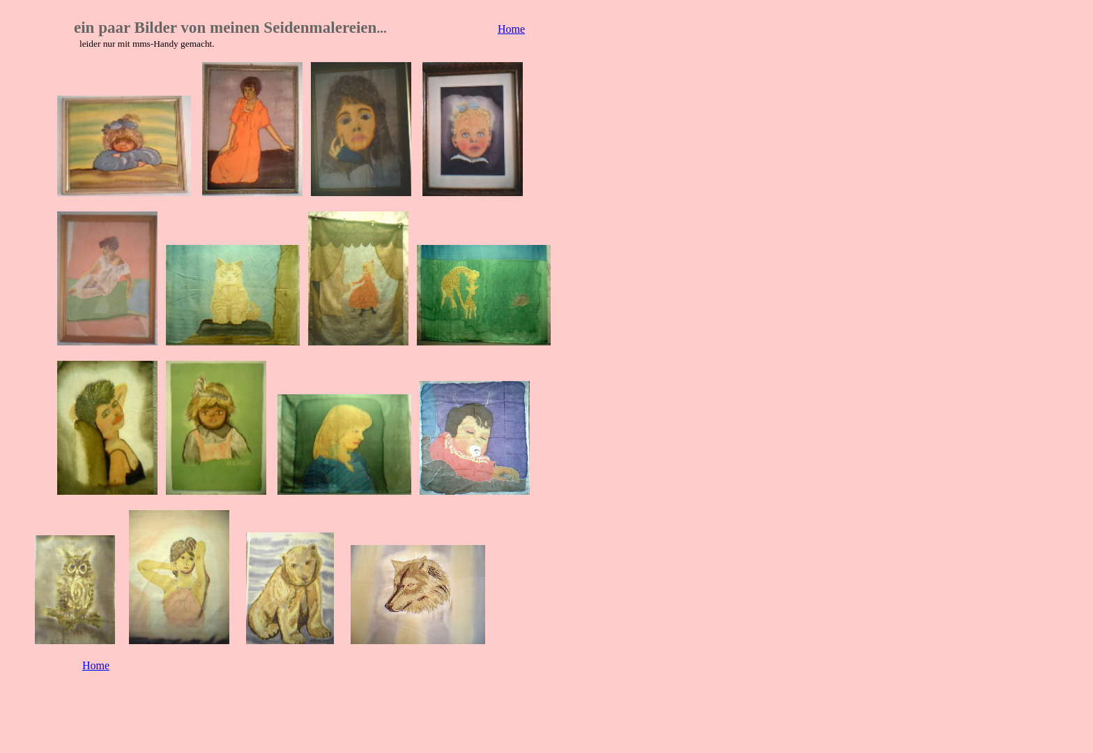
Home (511, 29)
